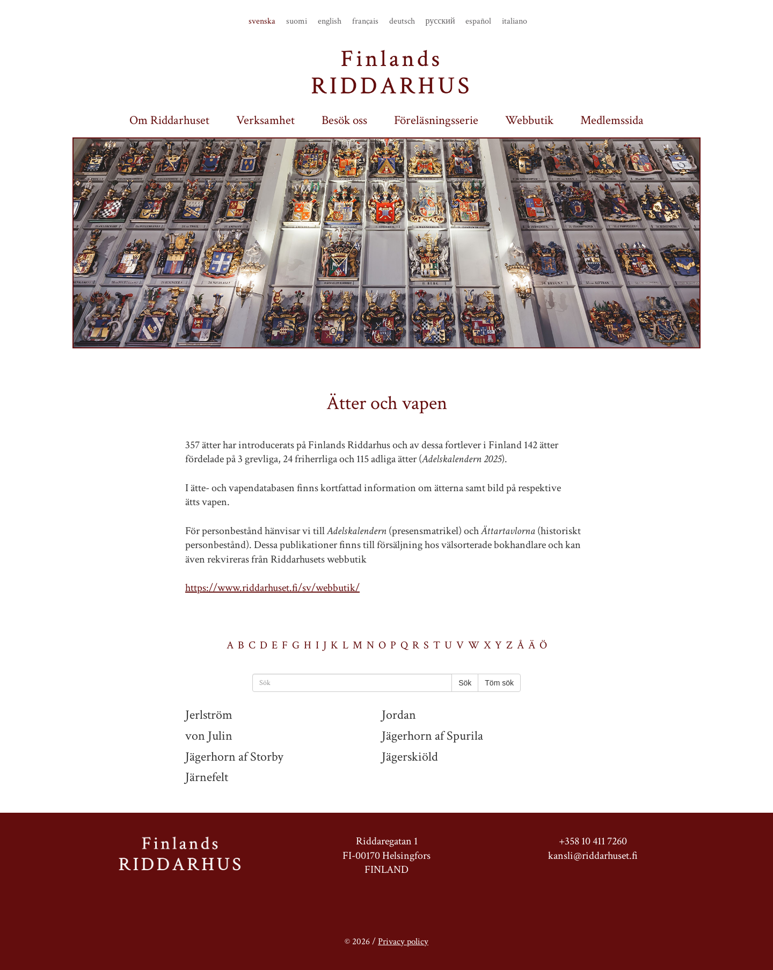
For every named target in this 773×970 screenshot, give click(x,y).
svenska (262, 21)
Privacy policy (403, 941)
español (478, 21)
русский (440, 21)
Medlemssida (612, 120)
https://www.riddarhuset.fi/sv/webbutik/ (272, 588)
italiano (514, 21)
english (329, 21)
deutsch (402, 21)
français (365, 21)
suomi (296, 21)
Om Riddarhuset (169, 120)
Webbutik (529, 120)
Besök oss (344, 120)
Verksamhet (265, 120)
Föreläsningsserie (436, 120)
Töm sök (499, 683)
